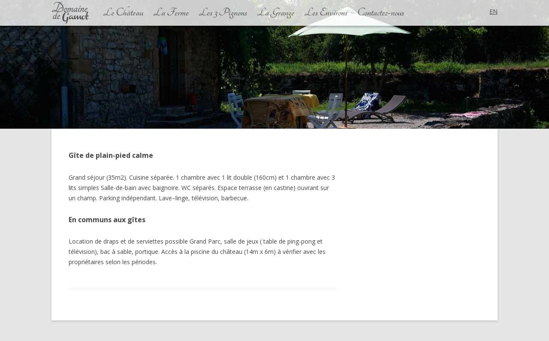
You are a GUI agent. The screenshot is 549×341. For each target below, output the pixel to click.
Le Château (123, 12)
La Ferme (171, 12)
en (493, 12)
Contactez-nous (380, 12)
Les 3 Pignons (223, 12)
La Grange (275, 12)
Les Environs (325, 12)
